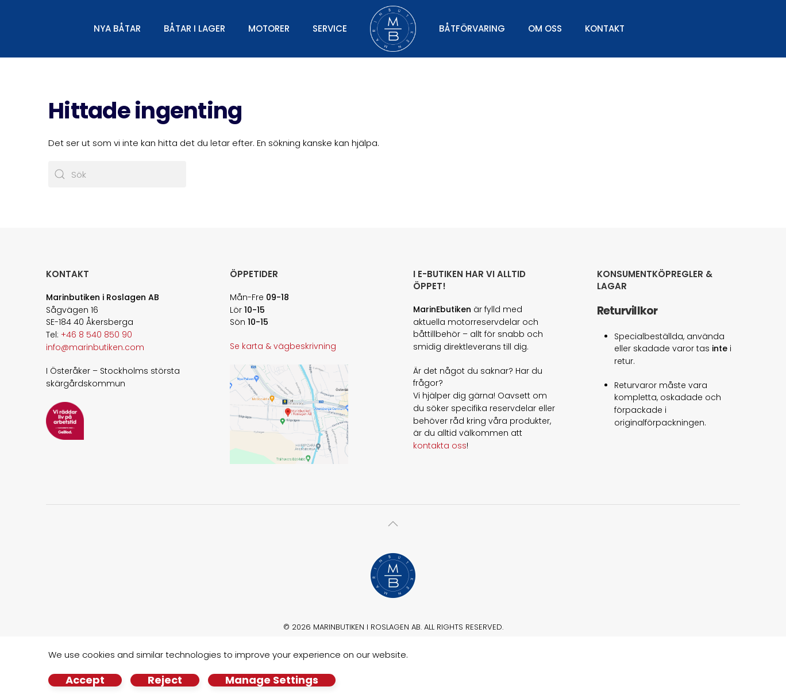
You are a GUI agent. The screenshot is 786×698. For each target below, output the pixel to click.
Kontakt (605, 28)
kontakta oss (440, 445)
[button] (393, 524)
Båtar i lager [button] (194, 28)
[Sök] (117, 174)
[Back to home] (393, 29)
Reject (165, 680)
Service (330, 28)
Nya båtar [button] (117, 28)
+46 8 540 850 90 (96, 334)
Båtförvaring (472, 28)
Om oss (545, 28)
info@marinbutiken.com (95, 347)
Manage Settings (271, 680)
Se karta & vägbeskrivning (283, 346)
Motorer (269, 28)
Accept (85, 680)
